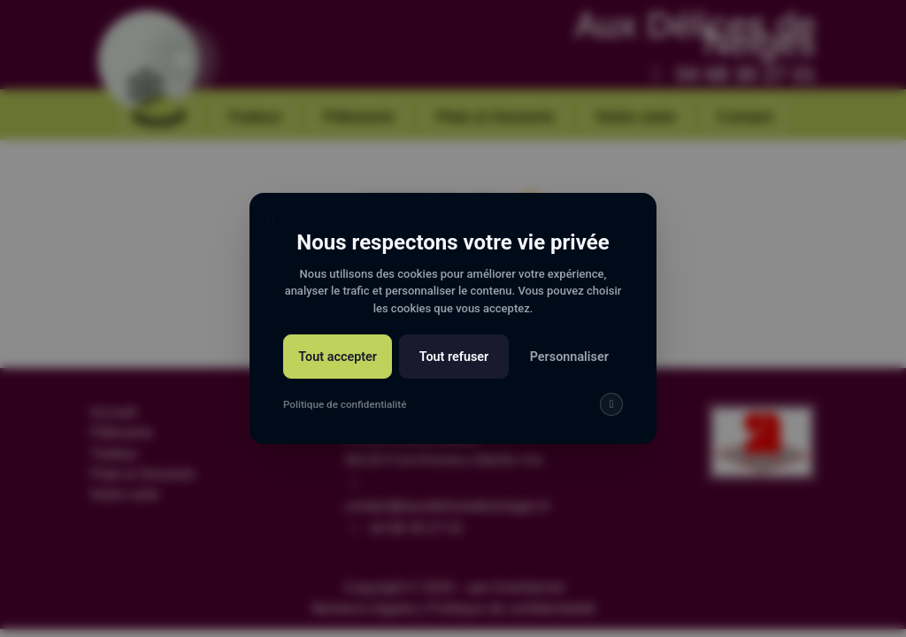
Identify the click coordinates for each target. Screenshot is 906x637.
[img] (611, 404)
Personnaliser (569, 357)
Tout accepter (337, 357)
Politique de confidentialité (344, 404)
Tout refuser (454, 357)
